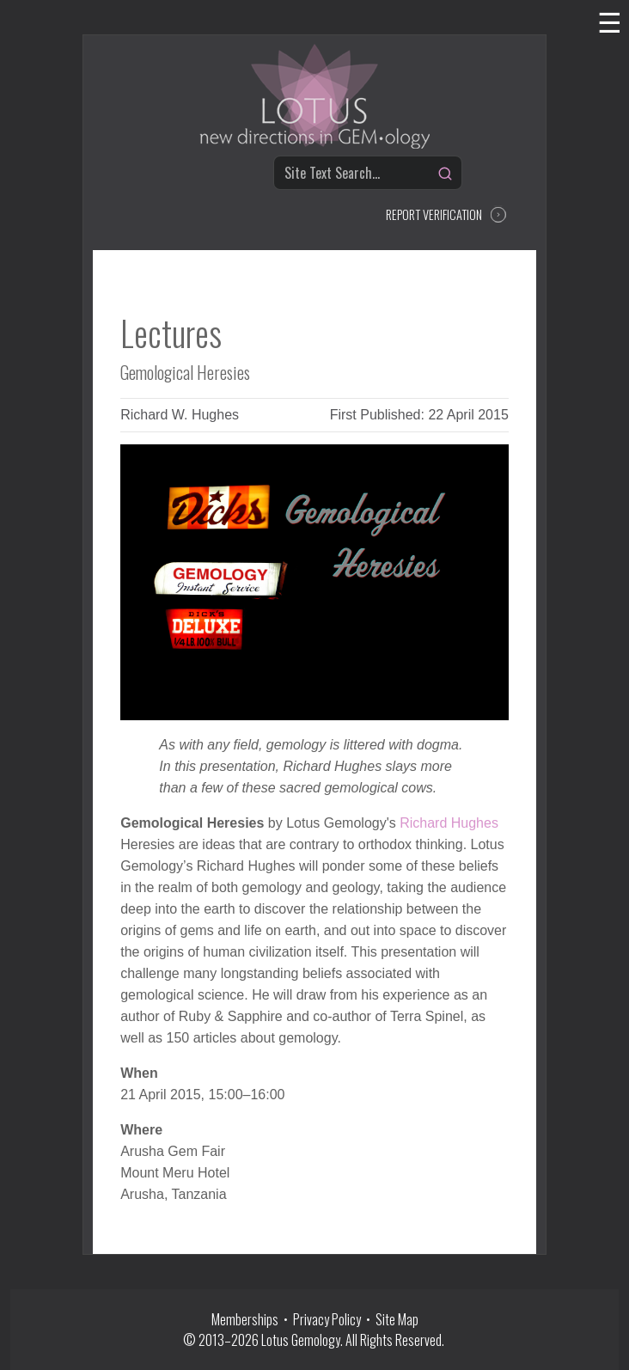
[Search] (445, 174)
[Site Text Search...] (367, 173)
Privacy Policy (327, 1319)
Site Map (397, 1319)
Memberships (247, 1319)
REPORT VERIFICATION (434, 214)
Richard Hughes (449, 823)
